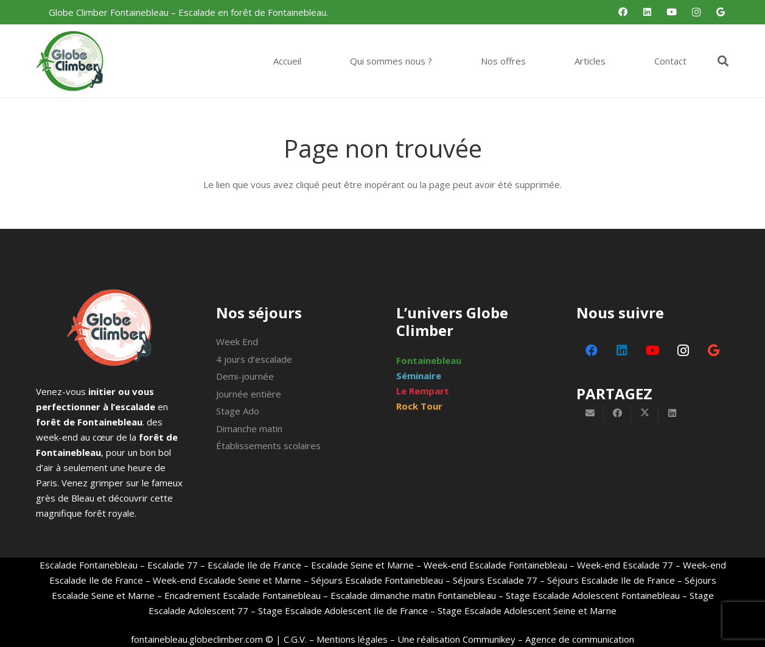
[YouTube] (672, 12)
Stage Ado (237, 411)
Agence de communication (579, 639)
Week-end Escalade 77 (625, 565)
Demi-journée (245, 376)
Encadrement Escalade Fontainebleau (242, 595)
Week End (237, 341)
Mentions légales (352, 639)
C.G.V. (295, 639)
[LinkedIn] (647, 12)
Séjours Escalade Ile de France (611, 580)
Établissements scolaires (268, 445)
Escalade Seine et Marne (362, 565)
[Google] (720, 12)
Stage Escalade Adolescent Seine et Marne (527, 610)
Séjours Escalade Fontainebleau (377, 580)
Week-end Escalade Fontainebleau (495, 565)
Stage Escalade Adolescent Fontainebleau (593, 595)
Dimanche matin (249, 428)
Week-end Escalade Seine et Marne (227, 580)
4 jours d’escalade (254, 359)
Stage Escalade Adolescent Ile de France (343, 610)
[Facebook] (623, 12)
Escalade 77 (172, 565)
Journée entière (248, 394)
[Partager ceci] (617, 413)
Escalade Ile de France (254, 565)
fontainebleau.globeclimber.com (197, 639)
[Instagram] (696, 12)
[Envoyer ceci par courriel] (590, 413)
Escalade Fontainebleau (89, 565)
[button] (723, 61)
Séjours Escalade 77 (495, 580)
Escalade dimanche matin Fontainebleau (413, 595)
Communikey (489, 639)
